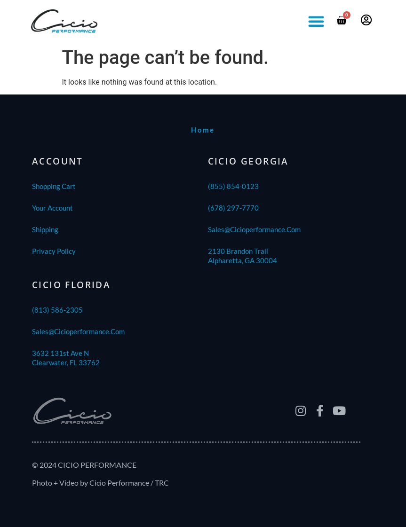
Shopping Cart (54, 186)
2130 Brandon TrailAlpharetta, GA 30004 (242, 256)
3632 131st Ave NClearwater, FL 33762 (66, 358)
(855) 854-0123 (233, 186)
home (203, 130)
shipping (45, 229)
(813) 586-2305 (57, 310)
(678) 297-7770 (233, 208)
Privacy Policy (54, 251)
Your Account (52, 208)
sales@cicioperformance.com (254, 229)
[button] (316, 21)
